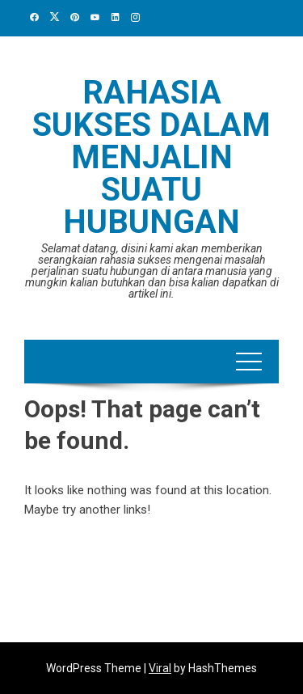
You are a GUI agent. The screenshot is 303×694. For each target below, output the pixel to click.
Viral (160, 668)
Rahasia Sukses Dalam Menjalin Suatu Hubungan (151, 157)
